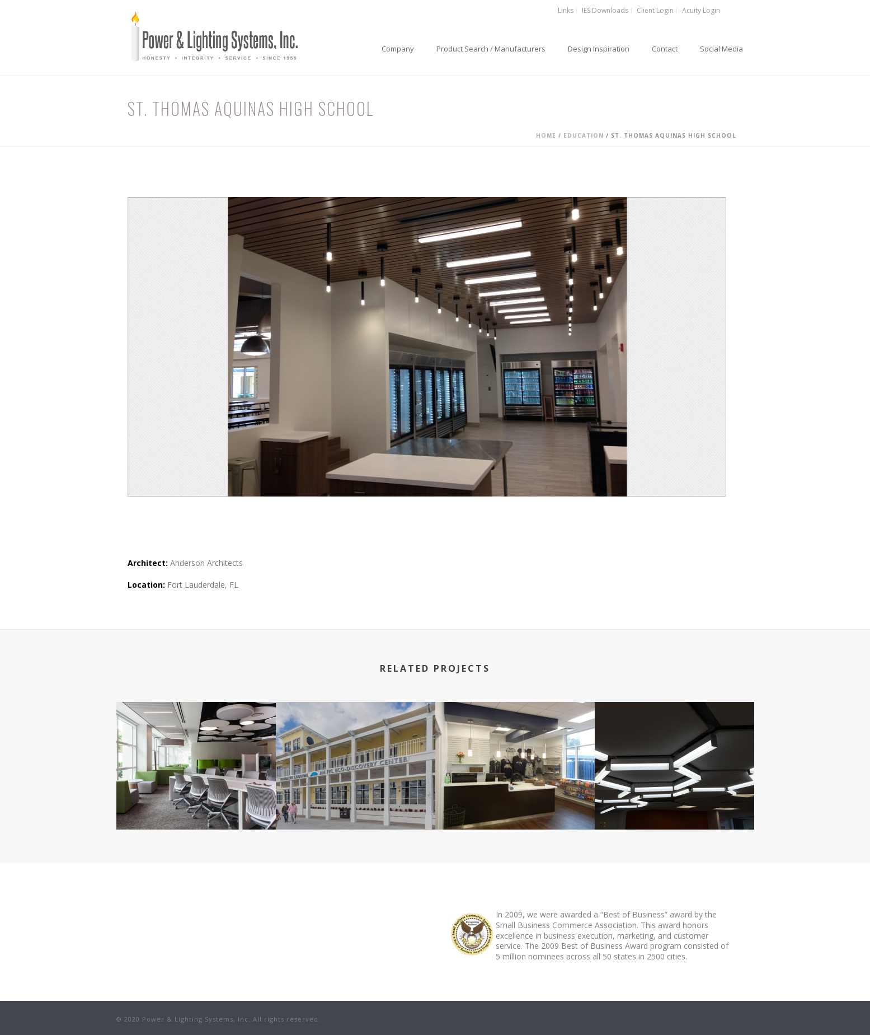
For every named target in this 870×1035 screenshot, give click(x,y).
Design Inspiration (598, 49)
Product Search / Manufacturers (490, 49)
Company (398, 49)
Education (583, 135)
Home (546, 135)
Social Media (721, 49)
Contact (665, 49)
